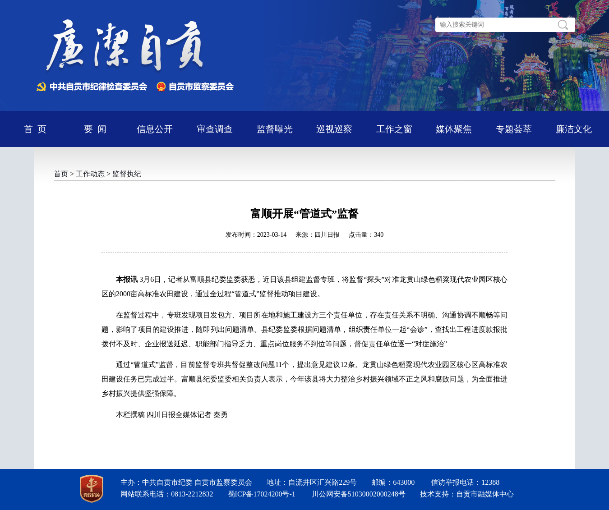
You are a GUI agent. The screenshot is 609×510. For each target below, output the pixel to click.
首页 (61, 174)
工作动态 (90, 174)
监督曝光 (275, 129)
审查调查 (215, 129)
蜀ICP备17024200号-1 (261, 494)
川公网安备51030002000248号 (359, 494)
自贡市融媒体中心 (485, 494)
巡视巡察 (334, 129)
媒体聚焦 (454, 129)
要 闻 (95, 129)
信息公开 (155, 129)
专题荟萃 (514, 129)
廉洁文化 (574, 129)
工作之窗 (394, 129)
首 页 (35, 129)
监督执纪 (126, 174)
